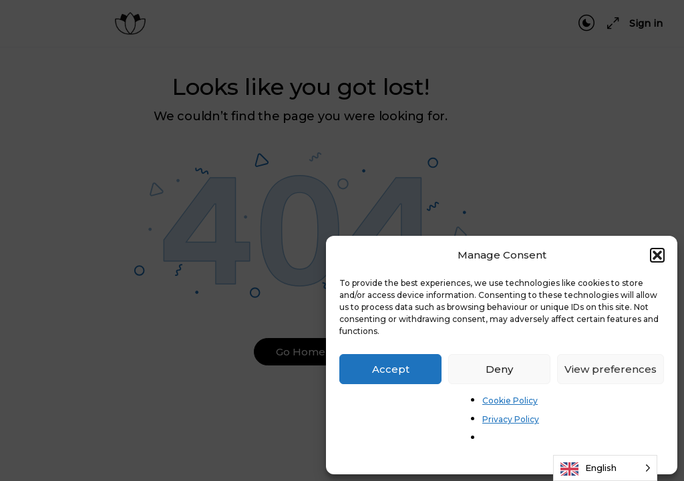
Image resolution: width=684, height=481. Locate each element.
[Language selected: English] (605, 468)
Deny (499, 369)
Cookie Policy (510, 400)
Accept (390, 369)
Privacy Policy (510, 419)
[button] (657, 255)
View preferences (610, 369)
